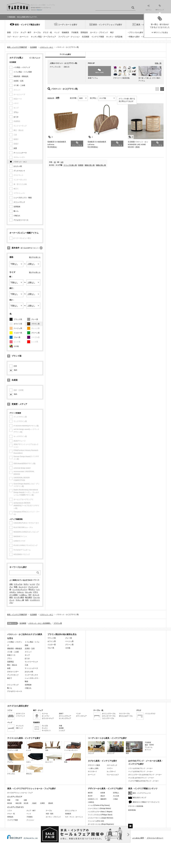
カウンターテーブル (108, 716)
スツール (45, 713)
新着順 (80, 165)
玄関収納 (17, 206)
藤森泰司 (103, 799)
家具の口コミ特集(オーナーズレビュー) (146, 802)
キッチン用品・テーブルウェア (43, 37)
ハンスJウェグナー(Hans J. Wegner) (100, 811)
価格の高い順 (101, 165)
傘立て (9, 678)
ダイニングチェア (65, 716)
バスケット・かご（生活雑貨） (39, 623)
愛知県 (50, 803)
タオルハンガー (13, 671)
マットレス (19, 725)
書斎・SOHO (149, 745)
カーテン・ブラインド (99, 32)
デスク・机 (47, 32)
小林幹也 (91, 802)
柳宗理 (90, 793)
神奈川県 (19, 803)
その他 (16, 346)
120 (62, 162)
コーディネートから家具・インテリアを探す (107, 738)
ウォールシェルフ (113, 774)
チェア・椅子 (26, 32)
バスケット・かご (20, 162)
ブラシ (16, 112)
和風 (15, 587)
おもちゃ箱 (18, 166)
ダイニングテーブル (108, 713)
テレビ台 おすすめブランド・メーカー (141, 778)
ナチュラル (18, 584)
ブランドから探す (136, 32)
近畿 (25, 800)
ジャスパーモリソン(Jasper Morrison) (100, 818)
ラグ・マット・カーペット (18, 37)
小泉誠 (115, 799)
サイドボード (92, 771)
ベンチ (78, 713)
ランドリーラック (31, 662)
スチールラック (112, 765)
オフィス (148, 749)
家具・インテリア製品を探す (27, 25)
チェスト (45, 728)
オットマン (45, 716)
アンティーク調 (15, 746)
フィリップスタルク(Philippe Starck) (100, 815)
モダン (26, 584)
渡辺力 (103, 796)
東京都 (9, 803)
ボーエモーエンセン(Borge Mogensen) (101, 824)
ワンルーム (148, 747)
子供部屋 (148, 742)
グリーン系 (35, 333)
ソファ (15, 32)
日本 (15, 366)
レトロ (32, 584)
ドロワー (110, 768)
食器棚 (61, 728)
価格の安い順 (90, 165)
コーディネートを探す (67, 25)
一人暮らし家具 (93, 768)
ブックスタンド (19, 171)
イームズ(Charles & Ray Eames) (99, 805)
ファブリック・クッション (69, 37)
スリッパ (28, 652)
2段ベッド (19, 728)
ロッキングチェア (65, 718)
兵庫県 (42, 803)
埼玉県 (26, 803)
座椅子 (61, 713)
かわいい (20, 592)
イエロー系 (18, 333)
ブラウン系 (35, 324)
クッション (30, 820)
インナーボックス (31, 675)
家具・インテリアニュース (142, 793)
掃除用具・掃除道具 (21, 76)
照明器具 (84, 32)
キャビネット (46, 730)
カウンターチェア (48, 718)
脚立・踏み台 (12, 665)
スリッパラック (19, 202)
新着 (9, 32)
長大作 (90, 796)
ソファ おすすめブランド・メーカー (140, 768)
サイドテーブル (124, 713)
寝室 (134, 747)
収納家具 (65, 32)
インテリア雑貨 (97, 37)
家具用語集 (132, 810)
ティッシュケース (20, 153)
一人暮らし (23, 595)
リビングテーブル (108, 718)
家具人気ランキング (139, 797)
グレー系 (34, 319)
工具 (26, 665)
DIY (30, 595)
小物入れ (17, 215)
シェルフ (62, 730)
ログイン (149, 8)
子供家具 (74, 32)
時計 (112, 32)
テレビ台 (45, 725)
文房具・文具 (18, 81)
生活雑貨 (85, 37)
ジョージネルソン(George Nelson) (99, 808)
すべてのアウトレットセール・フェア (20, 793)
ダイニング (115, 747)
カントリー (23, 587)
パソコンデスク (150, 713)
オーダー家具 (19, 597)
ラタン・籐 (20, 600)
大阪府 (34, 803)
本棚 (60, 725)
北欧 (11, 584)
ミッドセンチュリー (19, 589)
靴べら (16, 211)
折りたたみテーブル (126, 716)
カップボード (111, 771)
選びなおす (36, 58)
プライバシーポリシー (155, 838)
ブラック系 (18, 319)
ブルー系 (17, 337)
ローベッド (91, 774)
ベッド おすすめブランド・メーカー (140, 771)
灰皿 (15, 148)
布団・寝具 (49, 814)
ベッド (57, 32)
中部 (17, 800)
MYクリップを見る (161, 32)
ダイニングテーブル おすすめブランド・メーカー (145, 774)
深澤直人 (116, 793)
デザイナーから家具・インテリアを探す (105, 788)
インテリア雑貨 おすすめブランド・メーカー (143, 781)
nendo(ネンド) (93, 799)
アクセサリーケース (21, 220)
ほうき (16, 117)
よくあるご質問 (138, 838)
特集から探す (134, 37)
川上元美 (116, 796)
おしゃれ (28, 592)
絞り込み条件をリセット (30, 248)
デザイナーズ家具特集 (135, 806)
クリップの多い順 (70, 165)
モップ (27, 655)
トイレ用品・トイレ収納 (23, 72)
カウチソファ (20, 713)
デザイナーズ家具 (94, 765)
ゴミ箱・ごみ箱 (19, 85)
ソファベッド (20, 716)
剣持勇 (103, 793)
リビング (96, 747)
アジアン (15, 758)
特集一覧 (158, 63)
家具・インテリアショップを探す (107, 25)
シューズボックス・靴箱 (23, 198)
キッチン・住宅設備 (114, 37)
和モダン (32, 589)
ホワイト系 (18, 324)
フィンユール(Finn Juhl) (96, 821)
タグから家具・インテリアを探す (102, 761)
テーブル (37, 32)
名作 (27, 600)
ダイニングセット (71, 810)
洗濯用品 (10, 662)
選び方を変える (34, 257)
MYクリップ (160, 7)
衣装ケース (11, 655)
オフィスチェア (81, 716)
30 (55, 162)
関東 (8, 800)
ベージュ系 (18, 328)
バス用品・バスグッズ (22, 67)
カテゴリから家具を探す (18, 706)
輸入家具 (28, 597)
